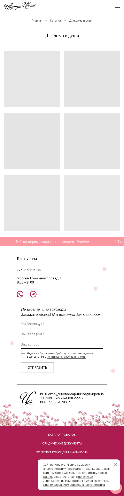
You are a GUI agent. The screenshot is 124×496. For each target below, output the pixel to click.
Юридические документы (62, 443)
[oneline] (62, 344)
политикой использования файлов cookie (68, 479)
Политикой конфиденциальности (66, 356)
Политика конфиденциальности (62, 452)
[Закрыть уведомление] (115, 464)
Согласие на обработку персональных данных (66, 353)
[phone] (62, 334)
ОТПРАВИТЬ (37, 367)
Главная (37, 20)
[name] (62, 324)
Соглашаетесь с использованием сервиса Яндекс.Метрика (76, 483)
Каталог (55, 20)
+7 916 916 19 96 (29, 270)
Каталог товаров (62, 434)
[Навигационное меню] (117, 6)
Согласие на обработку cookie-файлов (75, 475)
